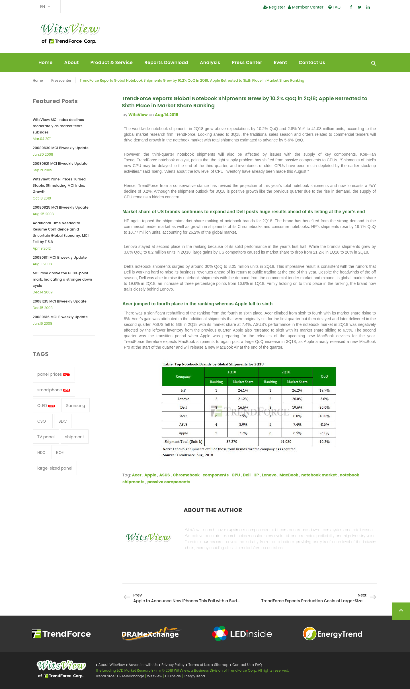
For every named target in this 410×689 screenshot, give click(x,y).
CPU (236, 475)
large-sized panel (54, 468)
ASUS (164, 475)
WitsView (137, 115)
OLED (46, 405)
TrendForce (104, 676)
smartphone (54, 390)
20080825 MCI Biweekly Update (61, 207)
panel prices (53, 374)
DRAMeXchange (131, 676)
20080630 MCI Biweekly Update (61, 147)
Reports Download (166, 62)
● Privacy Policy (172, 664)
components (216, 475)
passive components (168, 482)
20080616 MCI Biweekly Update (60, 316)
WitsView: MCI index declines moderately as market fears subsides (58, 126)
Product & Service (112, 62)
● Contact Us (240, 664)
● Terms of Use (198, 664)
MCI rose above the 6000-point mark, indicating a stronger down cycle (62, 279)
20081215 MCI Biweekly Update (60, 301)
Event (280, 62)
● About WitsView (110, 664)
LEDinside (173, 676)
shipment (74, 437)
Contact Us (312, 62)
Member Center (305, 7)
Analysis (210, 62)
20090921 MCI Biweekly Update (60, 163)
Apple (150, 475)
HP (256, 475)
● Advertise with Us (142, 664)
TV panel (46, 437)
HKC (41, 452)
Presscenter (61, 80)
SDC (63, 421)
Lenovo (269, 475)
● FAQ (257, 664)
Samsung (75, 405)
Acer (136, 475)
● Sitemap (220, 664)
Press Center (247, 62)
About (71, 62)
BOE (60, 452)
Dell (247, 475)
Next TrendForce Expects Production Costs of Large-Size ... (313, 598)
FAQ (334, 7)
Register (274, 7)
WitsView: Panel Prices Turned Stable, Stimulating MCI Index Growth (59, 185)
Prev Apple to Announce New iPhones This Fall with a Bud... (186, 598)
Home (45, 62)
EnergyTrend (194, 676)
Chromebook (186, 475)
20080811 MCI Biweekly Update (60, 257)
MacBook (288, 475)
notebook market (319, 475)
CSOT (42, 421)
